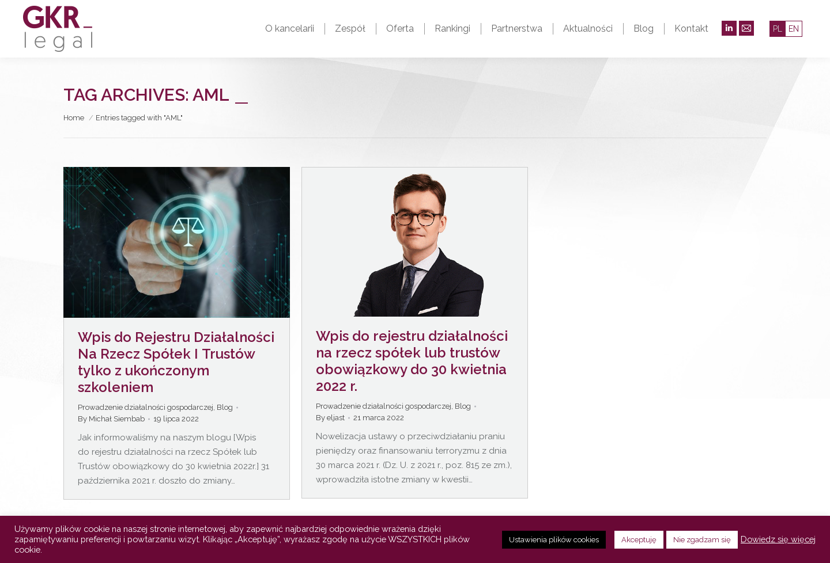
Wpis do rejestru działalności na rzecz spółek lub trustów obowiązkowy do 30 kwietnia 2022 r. (412, 361)
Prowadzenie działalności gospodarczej (145, 407)
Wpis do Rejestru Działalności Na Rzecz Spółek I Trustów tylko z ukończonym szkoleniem (176, 362)
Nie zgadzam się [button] (702, 539)
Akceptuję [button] (639, 539)
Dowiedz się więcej (778, 539)
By (111, 418)
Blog (225, 407)
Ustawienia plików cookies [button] (554, 539)
